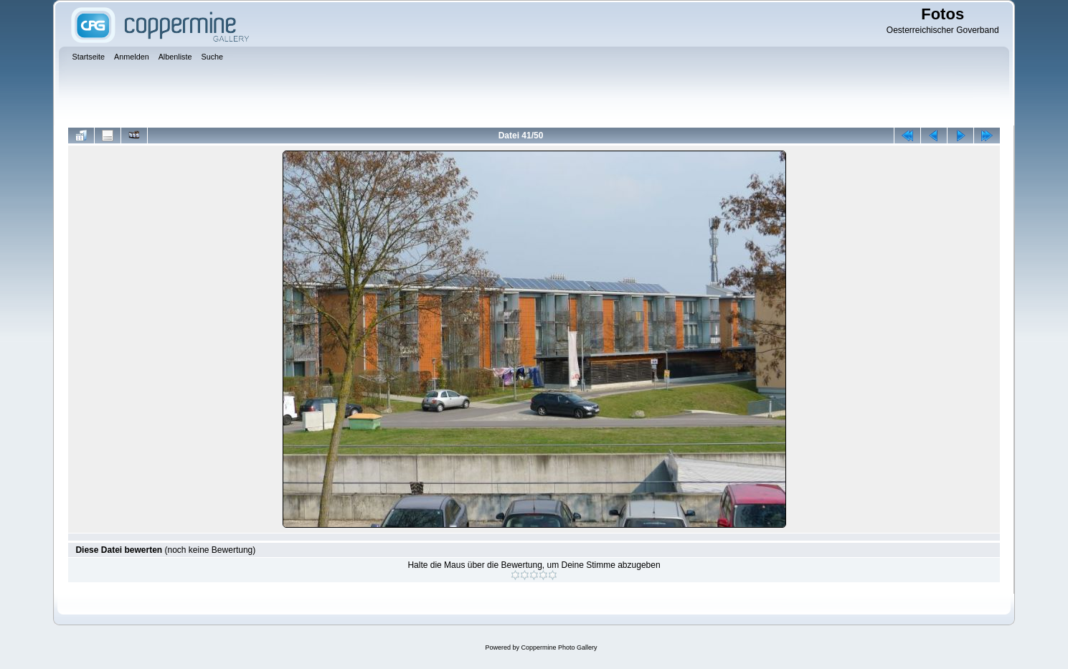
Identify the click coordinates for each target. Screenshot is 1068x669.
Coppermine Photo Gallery (559, 647)
